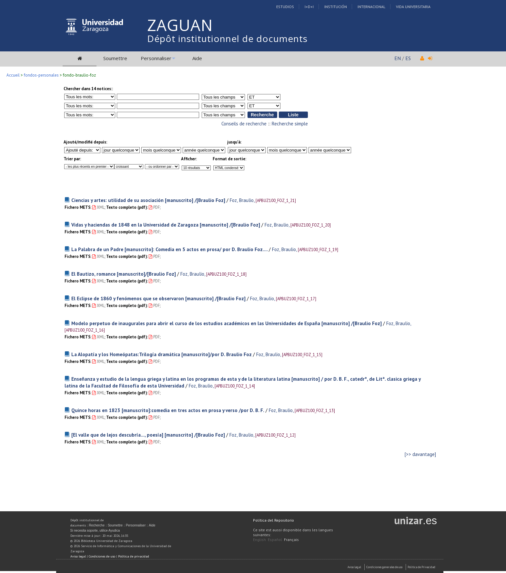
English (259, 539)
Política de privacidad (133, 556)
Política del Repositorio (273, 520)
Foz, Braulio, (241, 200)
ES (408, 58)
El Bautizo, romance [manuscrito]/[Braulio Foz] (123, 274)
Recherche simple (290, 124)
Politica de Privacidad (421, 567)
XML (98, 207)
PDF (154, 207)
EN (397, 58)
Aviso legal (78, 556)
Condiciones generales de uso (384, 567)
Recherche (97, 525)
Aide (197, 58)
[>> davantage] (420, 454)
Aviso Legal (354, 567)
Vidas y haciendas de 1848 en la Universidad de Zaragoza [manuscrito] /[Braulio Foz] (165, 224)
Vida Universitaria (413, 6)
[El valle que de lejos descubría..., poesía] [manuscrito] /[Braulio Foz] (148, 434)
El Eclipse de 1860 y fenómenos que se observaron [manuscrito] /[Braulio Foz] (158, 298)
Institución (335, 6)
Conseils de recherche (244, 124)
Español (275, 539)
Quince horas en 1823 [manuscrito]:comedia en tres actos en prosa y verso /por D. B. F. (167, 410)
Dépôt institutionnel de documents (227, 38)
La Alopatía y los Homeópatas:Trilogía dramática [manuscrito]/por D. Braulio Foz (161, 354)
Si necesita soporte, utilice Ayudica (95, 530)
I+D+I (309, 6)
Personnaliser (156, 58)
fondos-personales (41, 75)
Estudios (285, 6)
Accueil (13, 75)
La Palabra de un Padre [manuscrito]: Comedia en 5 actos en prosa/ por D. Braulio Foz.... (170, 249)
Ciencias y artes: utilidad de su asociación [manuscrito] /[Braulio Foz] (148, 200)
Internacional (371, 6)
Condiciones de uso (102, 556)
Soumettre (115, 58)
